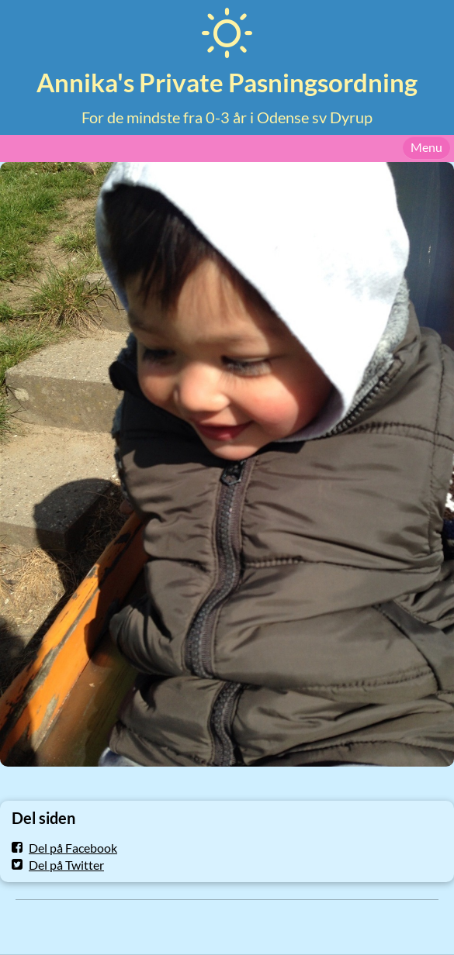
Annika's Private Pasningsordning (227, 82)
